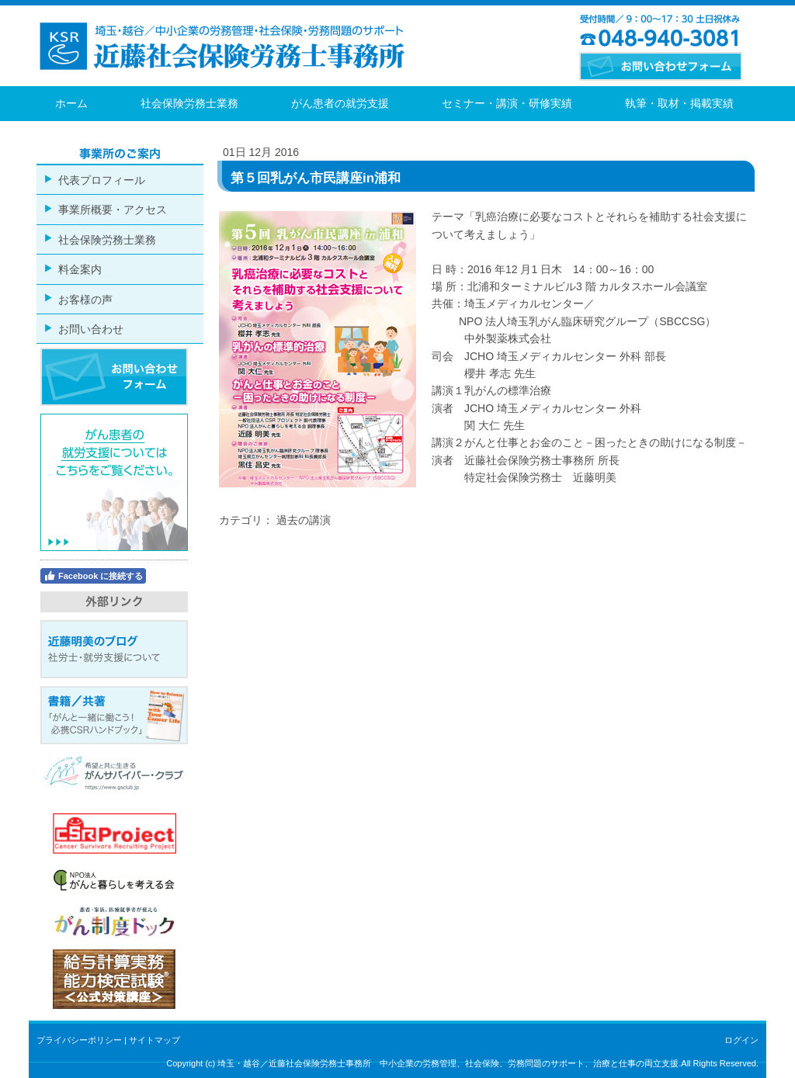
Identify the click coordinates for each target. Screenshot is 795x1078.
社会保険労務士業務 (189, 103)
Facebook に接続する (93, 576)
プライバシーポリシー (79, 1040)
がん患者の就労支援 (340, 103)
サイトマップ (154, 1040)
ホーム (71, 103)
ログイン (741, 1040)
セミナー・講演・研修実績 (507, 103)
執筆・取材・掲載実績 (679, 103)
